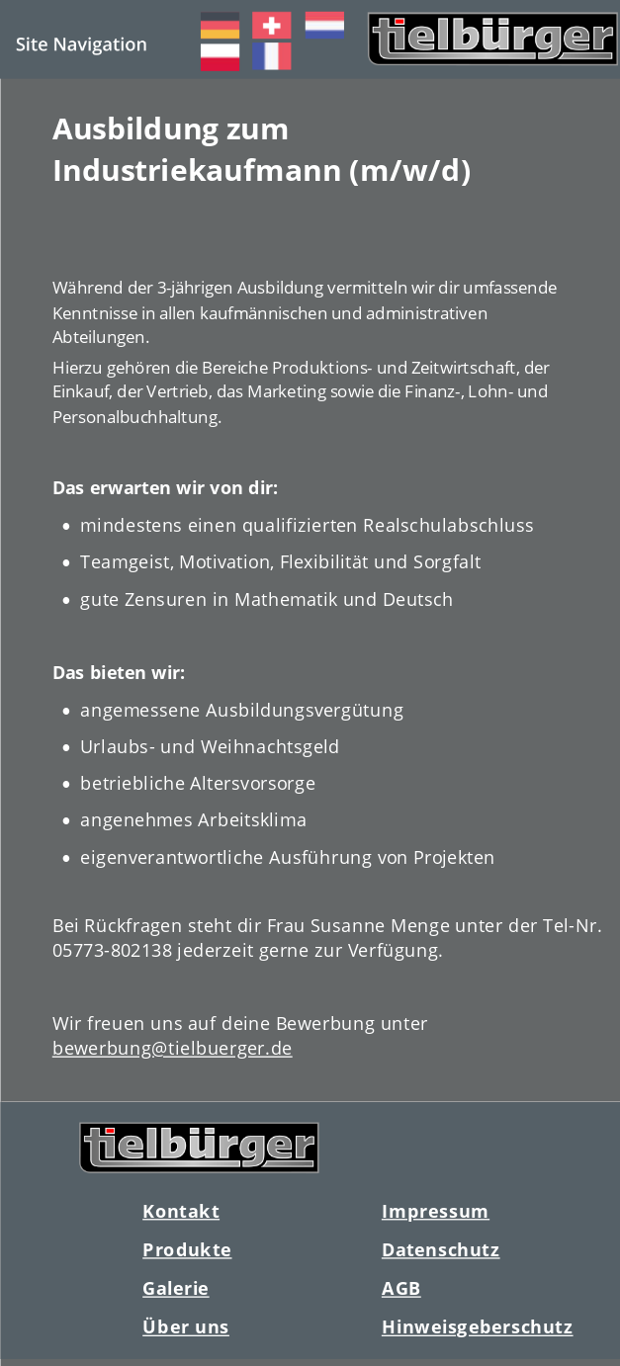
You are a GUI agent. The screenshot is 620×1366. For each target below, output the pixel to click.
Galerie (175, 1288)
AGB (400, 1288)
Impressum (434, 1210)
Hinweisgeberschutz (477, 1327)
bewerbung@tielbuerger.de (171, 1047)
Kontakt (181, 1210)
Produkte (186, 1249)
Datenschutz (440, 1249)
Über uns (185, 1327)
